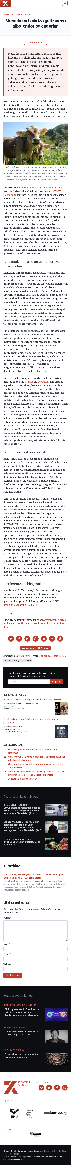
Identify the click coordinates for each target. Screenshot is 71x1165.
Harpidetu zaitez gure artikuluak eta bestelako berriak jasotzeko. (32, 674)
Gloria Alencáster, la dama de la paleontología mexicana (21, 1033)
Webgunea (8, 964)
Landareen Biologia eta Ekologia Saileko (40, 187)
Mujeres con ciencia (14, 1027)
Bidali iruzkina (13, 975)
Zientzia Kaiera (16, 1157)
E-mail (7, 954)
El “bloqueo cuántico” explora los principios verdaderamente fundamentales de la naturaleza (22, 1012)
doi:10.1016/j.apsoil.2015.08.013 (20, 605)
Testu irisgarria (35, 42)
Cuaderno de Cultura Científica (19, 1005)
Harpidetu (56, 682)
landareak (27, 661)
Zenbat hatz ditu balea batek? (22, 778)
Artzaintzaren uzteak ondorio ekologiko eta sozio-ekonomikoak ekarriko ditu (35, 623)
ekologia (17, 661)
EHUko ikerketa (23, 15)
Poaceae (29, 381)
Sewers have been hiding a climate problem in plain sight (23, 1055)
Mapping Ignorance (13, 1050)
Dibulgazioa (9, 15)
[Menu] (65, 3)
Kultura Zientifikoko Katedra (28, 1151)
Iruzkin (7, 918)
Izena (6, 944)
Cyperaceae (43, 381)
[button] (11, 639)
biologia (8, 661)
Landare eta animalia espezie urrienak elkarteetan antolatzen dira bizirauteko (21, 842)
